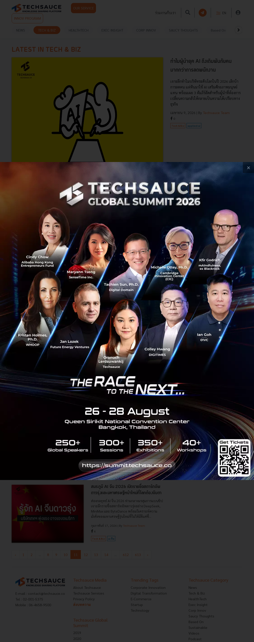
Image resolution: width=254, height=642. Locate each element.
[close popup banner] (248, 167)
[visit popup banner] (127, 321)
